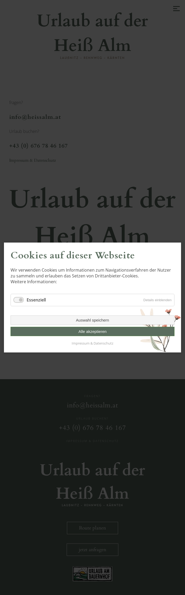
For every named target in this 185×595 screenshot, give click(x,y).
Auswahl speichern (92, 320)
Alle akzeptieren (93, 331)
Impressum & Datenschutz (92, 343)
